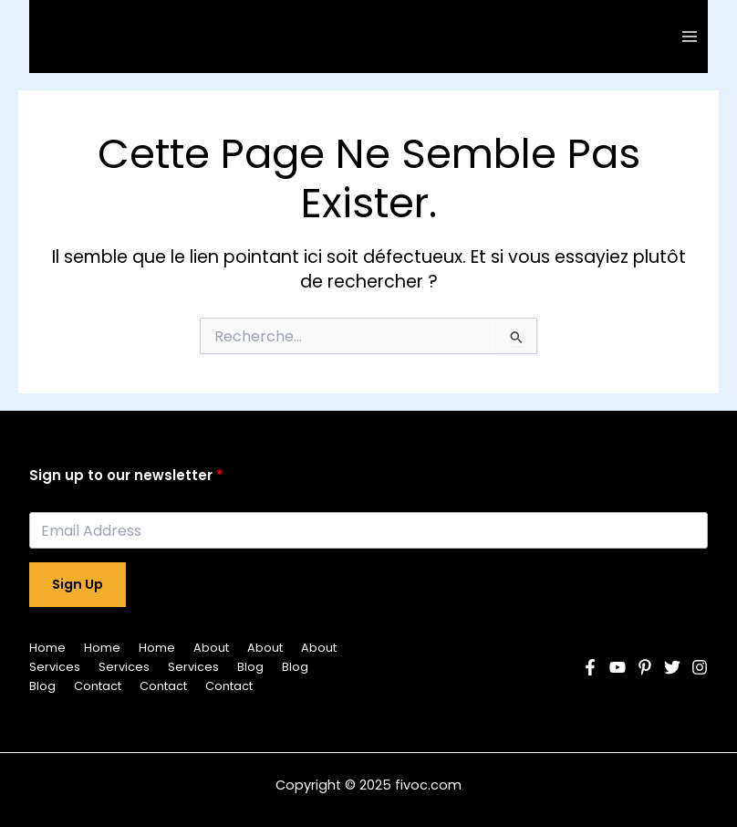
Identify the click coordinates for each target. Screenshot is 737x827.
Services (54, 667)
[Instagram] (699, 667)
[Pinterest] (645, 667)
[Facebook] (590, 667)
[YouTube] (617, 667)
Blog (250, 667)
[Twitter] (672, 667)
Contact (97, 686)
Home (47, 647)
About (211, 647)
